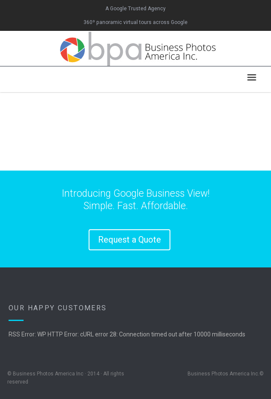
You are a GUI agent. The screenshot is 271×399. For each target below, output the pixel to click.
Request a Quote (129, 239)
